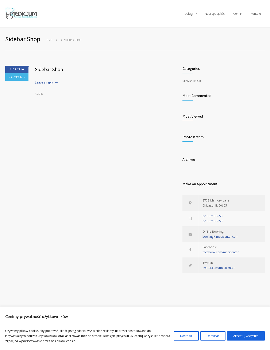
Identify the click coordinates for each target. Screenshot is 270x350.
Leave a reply (44, 82)
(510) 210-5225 (212, 216)
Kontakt (255, 14)
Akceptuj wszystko (246, 336)
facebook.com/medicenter (220, 252)
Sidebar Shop (49, 69)
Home (48, 40)
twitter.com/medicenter (218, 268)
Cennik (237, 14)
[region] (135, 328)
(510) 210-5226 (212, 221)
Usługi (189, 14)
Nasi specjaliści (215, 14)
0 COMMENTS (17, 77)
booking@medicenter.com (220, 237)
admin (39, 93)
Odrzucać (213, 336)
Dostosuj (186, 336)
